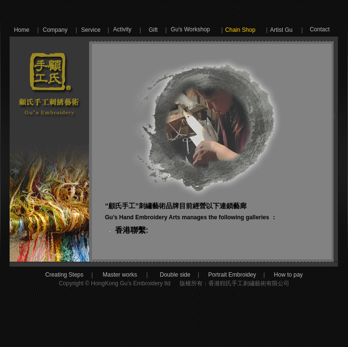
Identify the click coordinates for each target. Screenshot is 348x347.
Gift (153, 30)
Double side (184, 274)
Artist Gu (281, 30)
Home (21, 30)
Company (55, 30)
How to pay (279, 274)
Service (91, 30)
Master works (121, 274)
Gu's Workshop (190, 29)
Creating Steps (64, 274)
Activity (122, 29)
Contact (319, 29)
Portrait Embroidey (232, 274)
